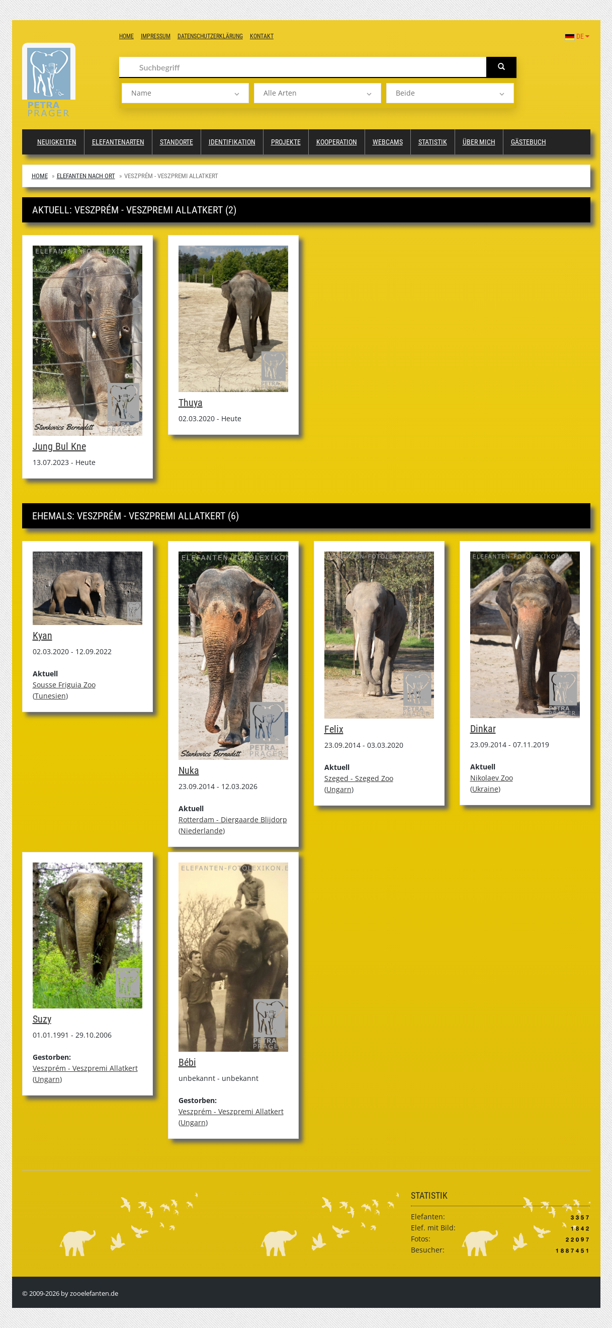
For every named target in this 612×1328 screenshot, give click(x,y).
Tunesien (50, 695)
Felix (333, 729)
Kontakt (262, 36)
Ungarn (339, 789)
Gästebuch (528, 142)
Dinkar (483, 729)
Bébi (187, 1062)
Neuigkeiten (56, 142)
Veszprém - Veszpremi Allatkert (85, 1068)
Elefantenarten (118, 142)
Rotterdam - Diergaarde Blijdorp (233, 819)
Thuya (191, 403)
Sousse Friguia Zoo (64, 684)
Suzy (42, 1019)
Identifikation (232, 142)
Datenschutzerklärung (210, 36)
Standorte (176, 142)
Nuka (189, 770)
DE (577, 36)
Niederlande (202, 830)
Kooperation (336, 142)
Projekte (286, 142)
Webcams (388, 142)
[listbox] (185, 93)
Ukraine (485, 789)
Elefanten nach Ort (86, 176)
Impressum (155, 36)
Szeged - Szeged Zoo (358, 778)
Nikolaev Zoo (491, 778)
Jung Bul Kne (59, 446)
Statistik (432, 142)
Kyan (42, 636)
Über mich (479, 142)
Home (126, 36)
